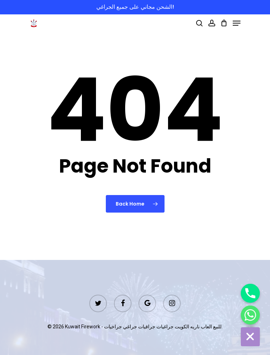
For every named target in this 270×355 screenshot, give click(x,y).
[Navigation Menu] (236, 23)
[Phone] (250, 293)
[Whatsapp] (250, 315)
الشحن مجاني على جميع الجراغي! (135, 7)
